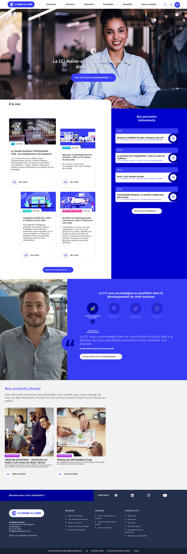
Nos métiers (131, 523)
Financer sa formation (105, 528)
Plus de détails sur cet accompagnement (101, 358)
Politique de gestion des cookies (118, 551)
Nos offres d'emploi (134, 526)
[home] (21, 4)
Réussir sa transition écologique (78, 526)
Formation (99, 511)
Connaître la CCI (132, 511)
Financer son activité (74, 523)
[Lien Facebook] (121, 495)
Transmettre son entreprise (77, 530)
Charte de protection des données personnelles (65, 551)
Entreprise (70, 511)
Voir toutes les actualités (58, 271)
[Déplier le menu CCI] (39, 4)
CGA (86, 551)
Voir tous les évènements (147, 212)
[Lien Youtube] (170, 495)
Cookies (136, 551)
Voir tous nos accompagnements (93, 79)
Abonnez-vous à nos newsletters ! (27, 495)
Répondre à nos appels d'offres (137, 536)
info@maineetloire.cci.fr (19, 531)
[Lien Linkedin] (137, 495)
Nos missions (132, 519)
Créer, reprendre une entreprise (78, 519)
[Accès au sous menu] (58, 4)
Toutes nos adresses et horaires (23, 535)
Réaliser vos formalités (75, 516)
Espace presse (132, 516)
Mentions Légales (97, 551)
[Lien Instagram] (154, 495)
